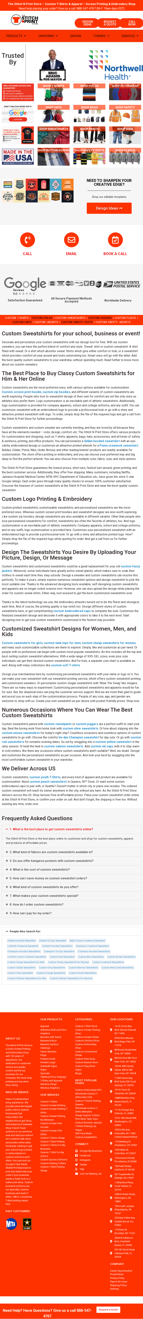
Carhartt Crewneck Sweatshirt (22, 957)
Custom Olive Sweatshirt (20, 984)
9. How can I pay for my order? (31, 925)
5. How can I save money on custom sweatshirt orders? (49, 890)
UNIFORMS (48, 38)
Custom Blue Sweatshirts (91, 968)
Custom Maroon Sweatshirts (83, 979)
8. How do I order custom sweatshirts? (37, 916)
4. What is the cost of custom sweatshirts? (40, 881)
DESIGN (75, 38)
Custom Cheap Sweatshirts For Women (68, 974)
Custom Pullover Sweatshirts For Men (26, 990)
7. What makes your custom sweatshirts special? (44, 907)
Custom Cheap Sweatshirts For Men (26, 974)
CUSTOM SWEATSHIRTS (76, 319)
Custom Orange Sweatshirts (51, 984)
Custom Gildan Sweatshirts (21, 979)
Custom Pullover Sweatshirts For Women (71, 990)
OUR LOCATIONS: (122, 1031)
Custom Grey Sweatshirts (52, 979)
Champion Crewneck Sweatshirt (92, 957)
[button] (71, 841)
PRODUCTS (16, 38)
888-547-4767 (86, 8)
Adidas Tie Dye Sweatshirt (52, 952)
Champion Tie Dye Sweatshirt (59, 963)
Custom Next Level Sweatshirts (117, 979)
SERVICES (130, 38)
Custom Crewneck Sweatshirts (108, 974)
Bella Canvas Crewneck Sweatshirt (87, 952)
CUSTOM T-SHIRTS (18, 319)
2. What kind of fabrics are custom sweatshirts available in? (52, 864)
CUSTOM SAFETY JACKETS (123, 323)
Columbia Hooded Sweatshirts (94, 963)
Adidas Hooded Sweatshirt (21, 952)
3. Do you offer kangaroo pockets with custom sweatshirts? (52, 872)
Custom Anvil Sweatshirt (62, 968)
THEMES (101, 38)
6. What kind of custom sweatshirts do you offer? (44, 899)
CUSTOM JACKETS (51, 323)
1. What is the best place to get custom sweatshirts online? (51, 841)
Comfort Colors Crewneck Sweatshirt (26, 968)
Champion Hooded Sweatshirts (23, 963)
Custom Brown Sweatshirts (121, 968)
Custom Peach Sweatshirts (82, 984)
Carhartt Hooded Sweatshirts (57, 957)
